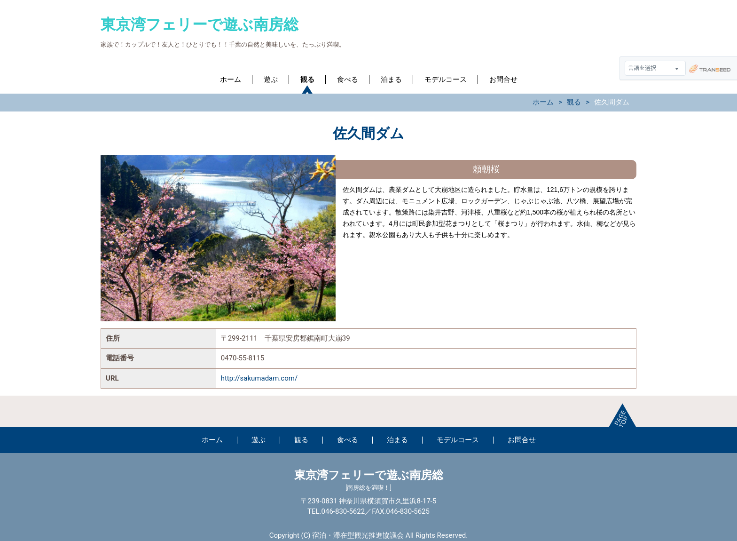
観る (307, 79)
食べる (347, 79)
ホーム (230, 79)
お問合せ (503, 79)
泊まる (391, 79)
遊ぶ (271, 79)
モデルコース (445, 79)
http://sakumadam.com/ (259, 378)
